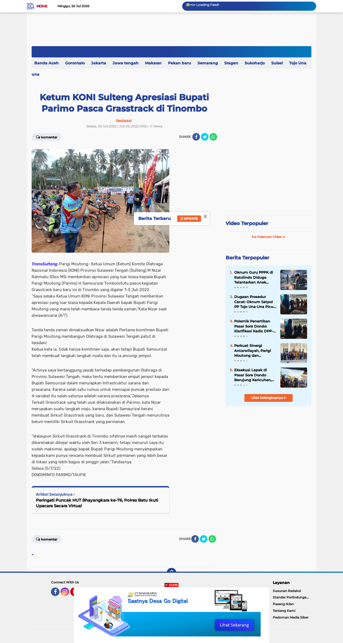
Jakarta (98, 63)
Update (189, 218)
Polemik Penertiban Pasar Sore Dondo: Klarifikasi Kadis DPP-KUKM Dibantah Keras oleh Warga (254, 326)
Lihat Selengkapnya (268, 398)
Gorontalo (75, 63)
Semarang (207, 63)
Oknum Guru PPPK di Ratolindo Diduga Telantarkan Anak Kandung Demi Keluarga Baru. (253, 277)
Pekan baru (179, 63)
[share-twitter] (204, 137)
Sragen (231, 63)
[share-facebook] (196, 137)
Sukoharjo (255, 63)
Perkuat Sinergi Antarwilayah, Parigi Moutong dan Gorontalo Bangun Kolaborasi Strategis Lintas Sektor (252, 350)
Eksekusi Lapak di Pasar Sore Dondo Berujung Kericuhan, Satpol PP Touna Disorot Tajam (252, 375)
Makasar (153, 63)
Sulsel (277, 63)
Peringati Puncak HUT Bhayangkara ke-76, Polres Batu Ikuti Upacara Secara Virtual (97, 503)
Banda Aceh (46, 63)
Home (41, 6)
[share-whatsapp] (213, 137)
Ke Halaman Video (268, 237)
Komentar (46, 137)
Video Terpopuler (247, 223)
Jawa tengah (126, 63)
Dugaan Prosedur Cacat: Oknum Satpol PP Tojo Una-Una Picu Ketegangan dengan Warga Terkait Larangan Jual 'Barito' (253, 302)
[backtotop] (171, 573)
